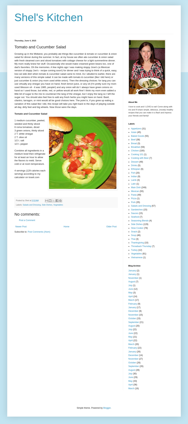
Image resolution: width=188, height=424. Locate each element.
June (130, 289)
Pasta (134, 195)
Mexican (135, 191)
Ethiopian (135, 169)
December (133, 311)
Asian (133, 132)
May (130, 292)
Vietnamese (136, 257)
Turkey (134, 250)
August (131, 281)
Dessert (134, 162)
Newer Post (21, 226)
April (130, 296)
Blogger (107, 408)
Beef (133, 139)
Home (66, 226)
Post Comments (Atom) (39, 232)
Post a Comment (27, 220)
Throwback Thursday (141, 246)
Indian (134, 176)
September (133, 322)
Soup (133, 235)
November (133, 278)
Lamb (133, 180)
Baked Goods (137, 136)
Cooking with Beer (140, 158)
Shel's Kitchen (48, 17)
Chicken (135, 150)
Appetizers (136, 128)
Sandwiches (137, 209)
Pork (133, 202)
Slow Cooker (137, 228)
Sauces (134, 213)
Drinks (134, 165)
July (130, 285)
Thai (133, 239)
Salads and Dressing (32, 205)
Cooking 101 (137, 154)
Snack (134, 231)
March (131, 300)
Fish (133, 173)
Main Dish (136, 187)
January (132, 270)
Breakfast (135, 147)
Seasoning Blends (140, 220)
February (132, 304)
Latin (133, 184)
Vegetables (58, 205)
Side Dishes (47, 205)
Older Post (111, 226)
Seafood (135, 217)
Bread (134, 143)
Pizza (133, 198)
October (132, 318)
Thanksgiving (137, 242)
